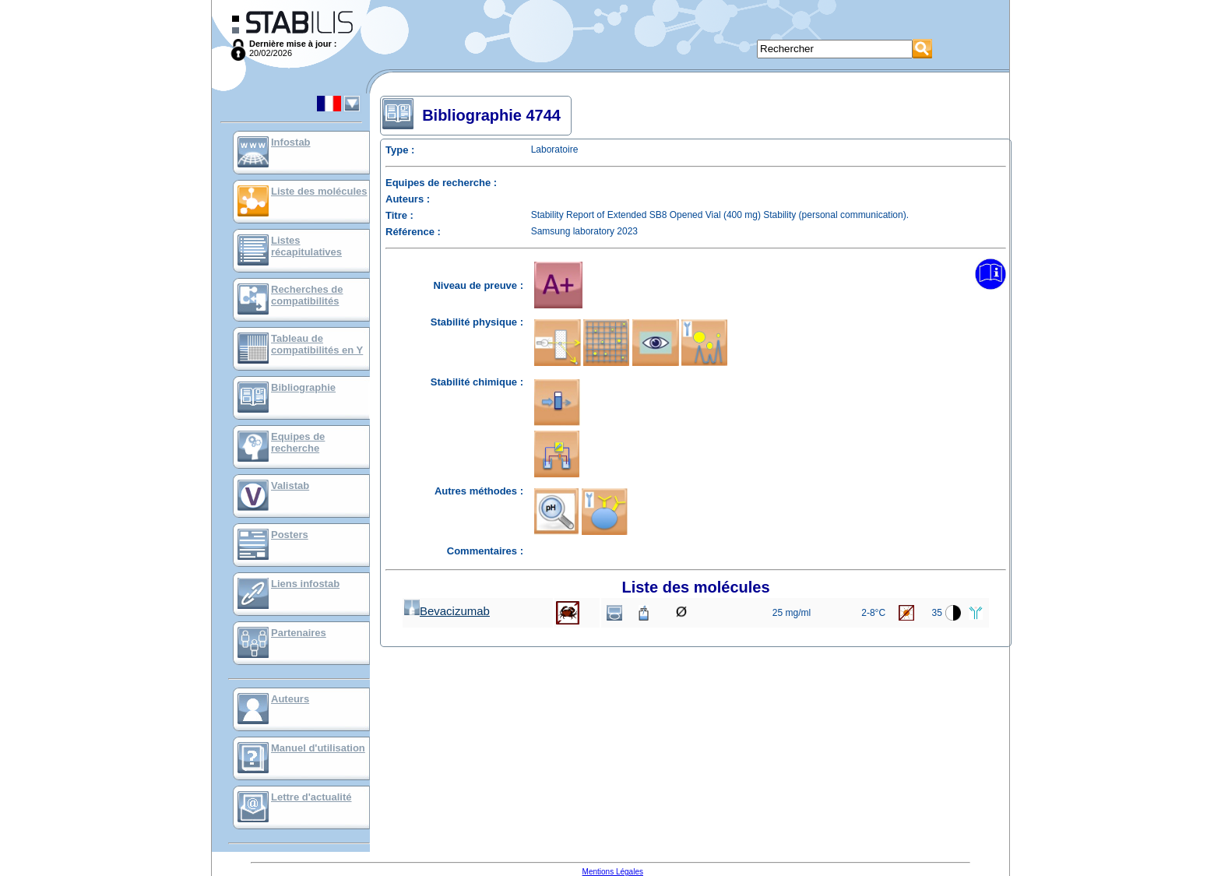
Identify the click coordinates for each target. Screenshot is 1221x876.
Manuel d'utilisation (318, 748)
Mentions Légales (612, 871)
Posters (289, 534)
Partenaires (298, 633)
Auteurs (290, 699)
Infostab (291, 142)
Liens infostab (305, 583)
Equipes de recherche (298, 442)
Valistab (290, 485)
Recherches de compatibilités (307, 295)
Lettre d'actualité (311, 797)
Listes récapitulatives (306, 246)
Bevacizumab (447, 610)
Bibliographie (303, 387)
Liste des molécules (319, 191)
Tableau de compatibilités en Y (317, 344)
